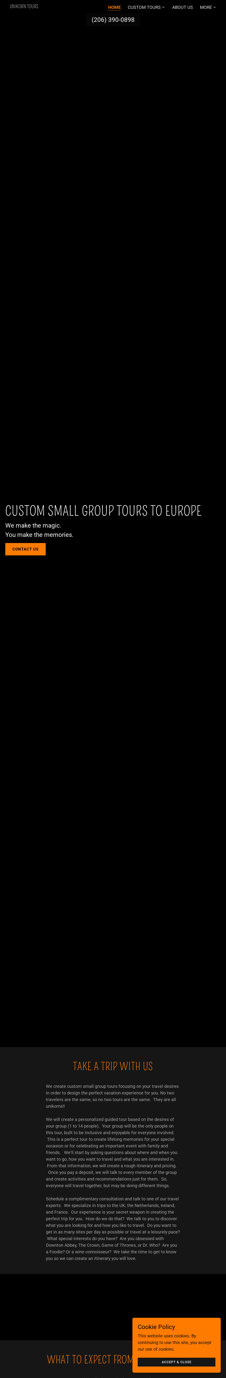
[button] (146, 7)
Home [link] (114, 7)
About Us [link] (182, 7)
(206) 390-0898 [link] (113, 19)
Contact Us (25, 549)
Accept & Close (176, 1365)
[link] (24, 6)
